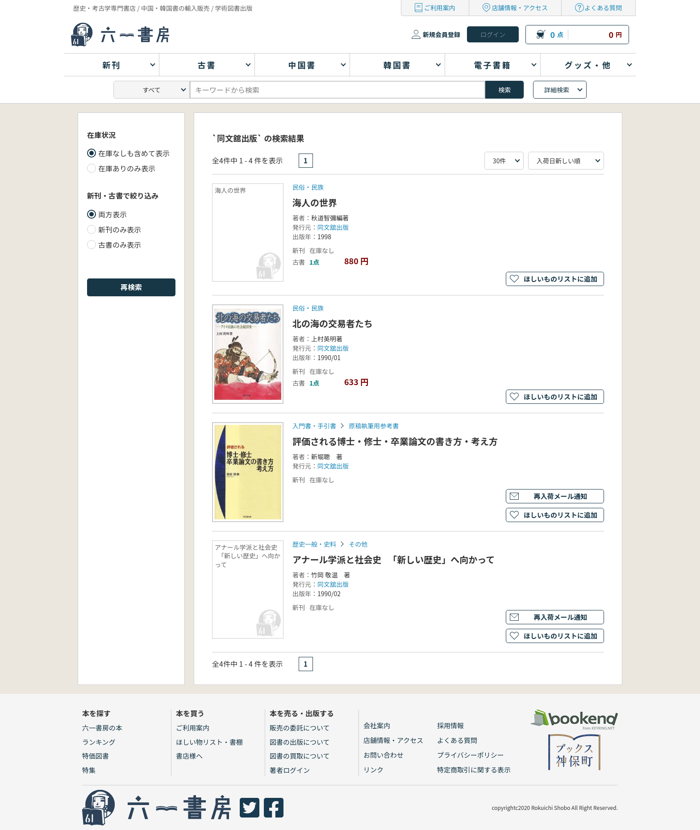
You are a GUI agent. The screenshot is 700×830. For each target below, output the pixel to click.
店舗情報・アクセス (520, 7)
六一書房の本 (102, 727)
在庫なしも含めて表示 (134, 153)
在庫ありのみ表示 (126, 168)
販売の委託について (300, 727)
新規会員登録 (441, 34)
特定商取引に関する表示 (474, 769)
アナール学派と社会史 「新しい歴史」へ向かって (393, 559)
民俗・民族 (308, 187)
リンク (373, 769)
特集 (89, 770)
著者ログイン (290, 770)
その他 (358, 544)
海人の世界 (314, 202)
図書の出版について (300, 742)
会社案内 (376, 725)
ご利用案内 (439, 7)
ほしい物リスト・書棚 (209, 742)
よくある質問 (603, 7)
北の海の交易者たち (332, 323)
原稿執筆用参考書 (374, 425)
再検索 (131, 287)
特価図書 (95, 755)
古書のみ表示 (119, 244)
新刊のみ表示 (119, 229)
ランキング (99, 742)
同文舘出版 (333, 227)
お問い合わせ (383, 754)
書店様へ (189, 755)
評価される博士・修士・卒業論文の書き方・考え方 (395, 441)
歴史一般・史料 (314, 544)
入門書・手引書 (314, 425)
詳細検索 (556, 89)
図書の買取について (300, 755)
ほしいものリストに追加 (560, 278)
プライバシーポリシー (470, 754)
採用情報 (450, 725)
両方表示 (112, 214)
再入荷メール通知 (560, 496)
